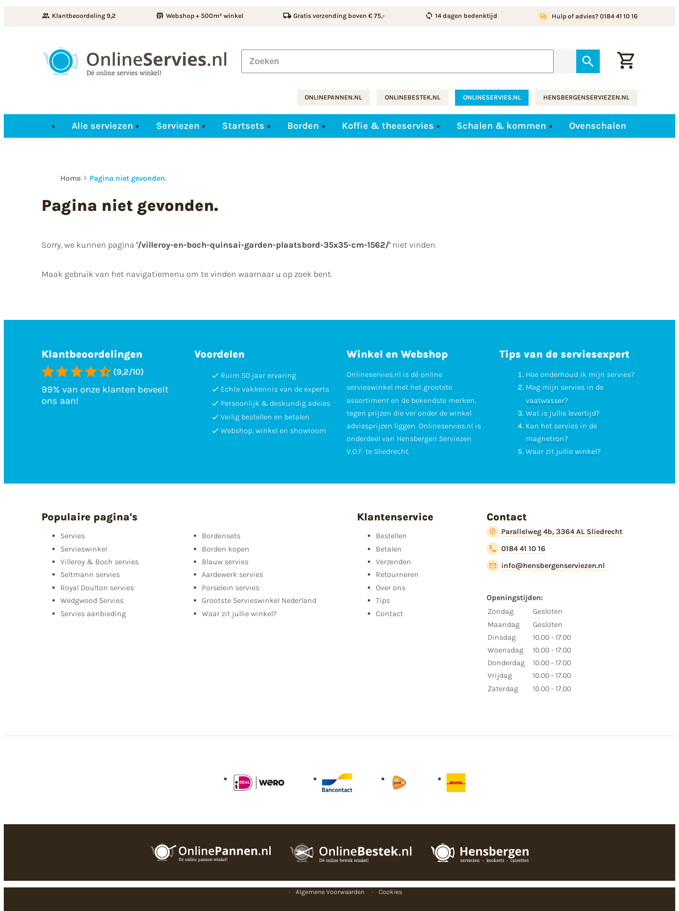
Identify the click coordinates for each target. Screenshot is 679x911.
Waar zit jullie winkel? (239, 613)
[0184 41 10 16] (516, 549)
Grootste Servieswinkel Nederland (259, 600)
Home (70, 178)
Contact (389, 613)
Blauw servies (225, 561)
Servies (72, 535)
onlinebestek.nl (412, 97)
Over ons (391, 587)
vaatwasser (545, 400)
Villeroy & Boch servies (99, 561)
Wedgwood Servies (92, 600)
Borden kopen (225, 548)
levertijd (582, 413)
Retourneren (397, 574)
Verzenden (393, 561)
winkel (586, 451)
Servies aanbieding (93, 613)
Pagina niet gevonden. (128, 178)
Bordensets (221, 535)
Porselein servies (230, 587)
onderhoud (559, 374)
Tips (383, 600)
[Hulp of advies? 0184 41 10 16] (587, 16)
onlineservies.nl (492, 97)
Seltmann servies (90, 574)
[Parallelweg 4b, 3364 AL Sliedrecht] (554, 532)
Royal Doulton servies (97, 587)
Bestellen (391, 535)
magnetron (545, 438)
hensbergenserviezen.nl (586, 97)
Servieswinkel (83, 548)
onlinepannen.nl (333, 97)
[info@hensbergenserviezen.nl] (546, 566)
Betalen (389, 548)
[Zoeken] (397, 61)
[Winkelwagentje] (626, 61)
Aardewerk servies (232, 574)
